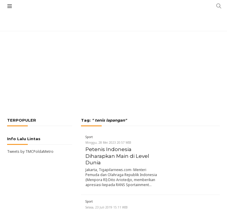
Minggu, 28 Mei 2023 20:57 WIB (108, 142)
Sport (89, 137)
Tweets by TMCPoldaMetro (30, 151)
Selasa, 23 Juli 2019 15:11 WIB (106, 207)
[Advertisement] (113, 51)
